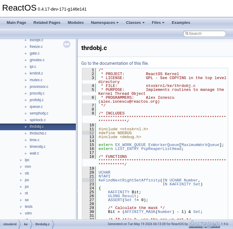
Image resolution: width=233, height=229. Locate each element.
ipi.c (33, 67)
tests (28, 206)
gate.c (35, 53)
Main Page (16, 22)
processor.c (39, 87)
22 (88, 180)
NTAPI (104, 176)
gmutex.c (37, 60)
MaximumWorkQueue (200, 145)
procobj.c (37, 93)
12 (88, 133)
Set (196, 184)
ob (27, 173)
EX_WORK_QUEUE (130, 145)
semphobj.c (39, 113)
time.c (34, 140)
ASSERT (115, 200)
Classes (135, 22)
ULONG (114, 196)
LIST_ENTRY (127, 148)
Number (191, 180)
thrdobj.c (37, 126)
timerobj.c (38, 146)
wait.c (34, 153)
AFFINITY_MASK (140, 211)
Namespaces (105, 22)
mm (28, 166)
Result (129, 196)
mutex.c (36, 80)
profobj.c (37, 100)
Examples (181, 22)
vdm (28, 213)
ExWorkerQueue (163, 145)
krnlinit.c (36, 73)
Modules (76, 22)
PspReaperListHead (161, 148)
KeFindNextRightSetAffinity (129, 180)
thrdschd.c (38, 133)
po (27, 180)
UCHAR (104, 172)
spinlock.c (38, 120)
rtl (26, 193)
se (27, 200)
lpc (27, 160)
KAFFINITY (180, 184)
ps (27, 186)
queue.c (36, 107)
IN (165, 180)
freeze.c (36, 47)
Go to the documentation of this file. (115, 63)
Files (158, 22)
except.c (36, 40)
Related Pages (46, 22)
